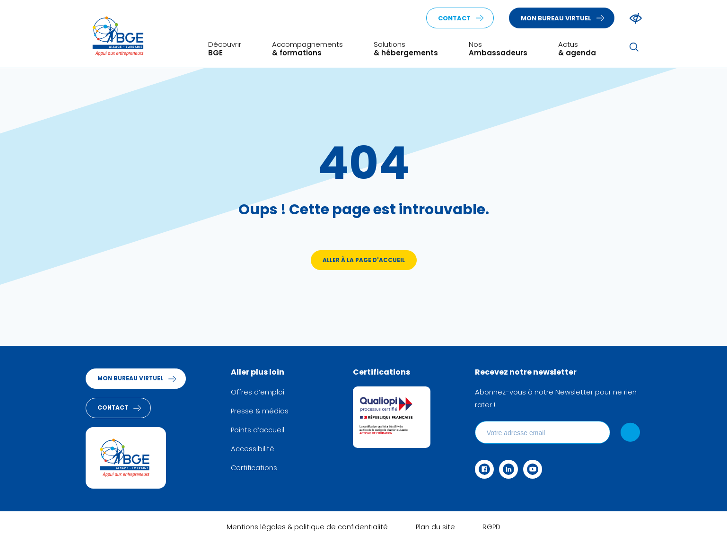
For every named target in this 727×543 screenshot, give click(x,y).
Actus (577, 48)
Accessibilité (257, 449)
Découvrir (224, 48)
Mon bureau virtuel (556, 19)
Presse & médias (265, 412)
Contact (454, 19)
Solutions (406, 48)
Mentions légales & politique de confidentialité (306, 529)
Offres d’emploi (262, 393)
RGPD (492, 529)
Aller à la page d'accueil (363, 261)
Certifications (259, 468)
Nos (498, 48)
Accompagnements (307, 48)
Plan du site (435, 529)
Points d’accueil (262, 431)
